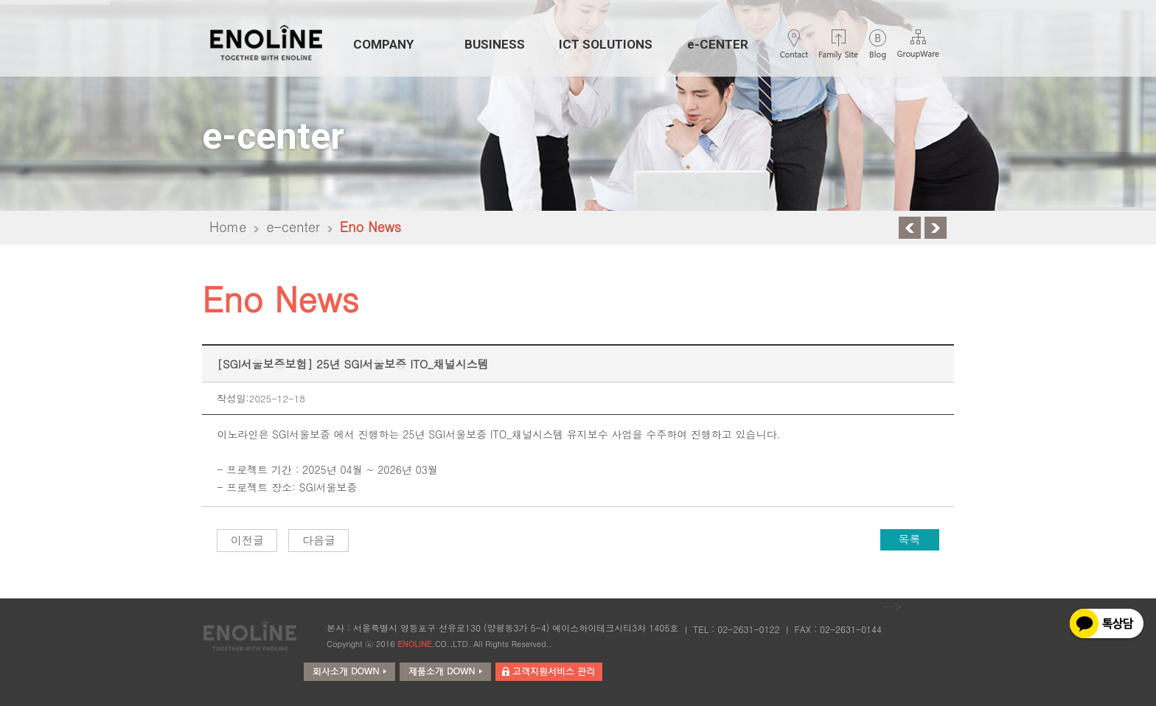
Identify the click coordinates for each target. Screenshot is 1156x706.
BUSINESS (494, 44)
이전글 (247, 540)
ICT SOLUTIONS (605, 44)
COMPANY (383, 44)
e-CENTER (717, 44)
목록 (910, 539)
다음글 (318, 540)
